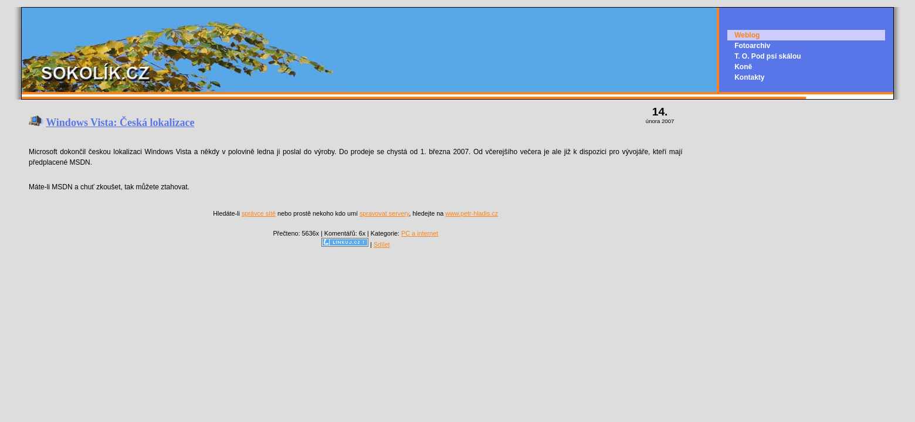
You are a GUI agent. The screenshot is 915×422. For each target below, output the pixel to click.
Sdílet (382, 244)
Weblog (747, 35)
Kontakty (749, 77)
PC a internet (419, 233)
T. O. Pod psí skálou (767, 56)
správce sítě (259, 213)
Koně (743, 67)
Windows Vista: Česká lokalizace (120, 122)
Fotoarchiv (752, 46)
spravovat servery (384, 213)
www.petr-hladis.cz (471, 213)
